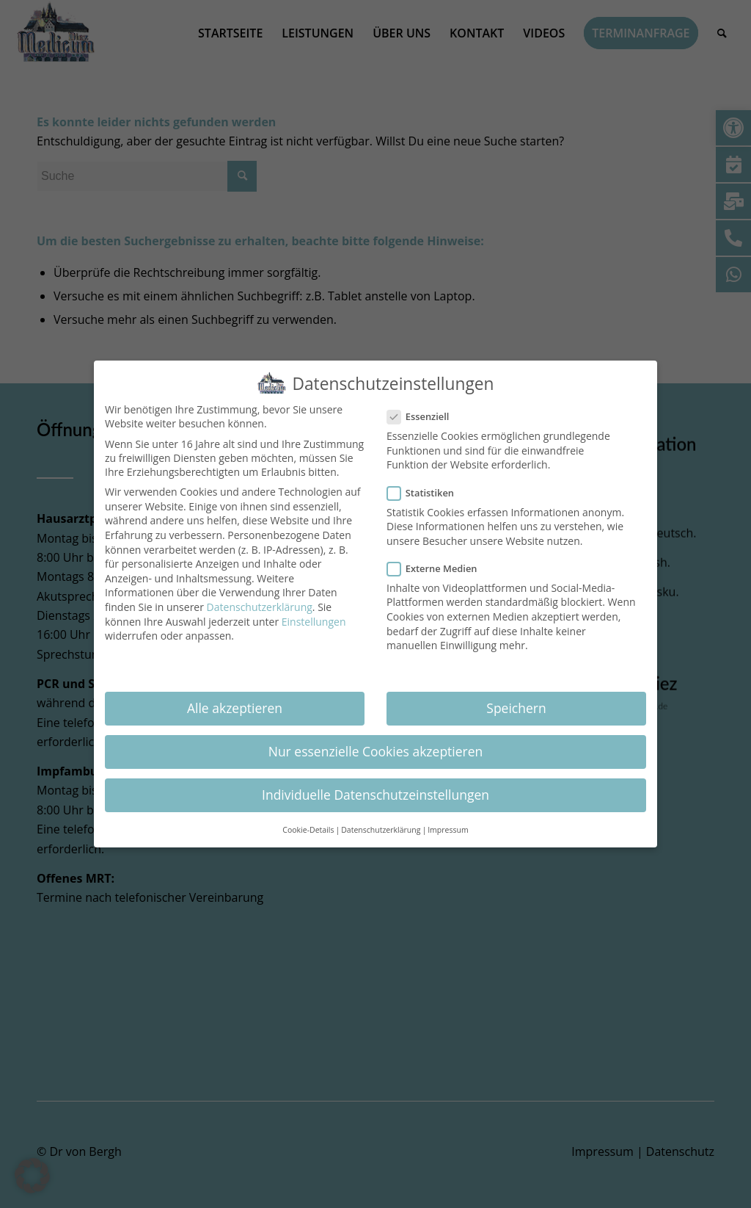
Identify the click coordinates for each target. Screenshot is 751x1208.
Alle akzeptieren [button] (234, 703)
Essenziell (424, 411)
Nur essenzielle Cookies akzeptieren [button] (375, 746)
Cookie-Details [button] (308, 825)
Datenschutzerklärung (259, 602)
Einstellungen (314, 616)
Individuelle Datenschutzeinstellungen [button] (375, 789)
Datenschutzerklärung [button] (380, 825)
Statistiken (426, 487)
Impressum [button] (448, 825)
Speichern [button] (516, 703)
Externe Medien (438, 563)
